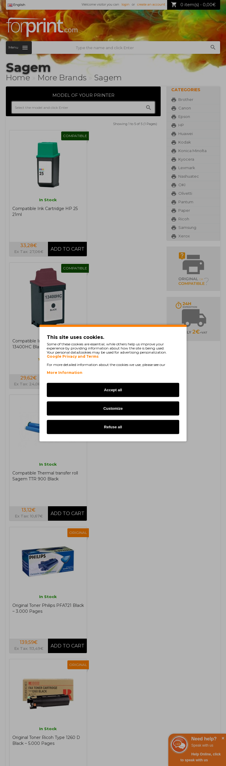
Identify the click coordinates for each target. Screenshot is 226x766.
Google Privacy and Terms (73, 356)
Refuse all (113, 427)
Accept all (113, 390)
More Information (64, 372)
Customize (113, 408)
